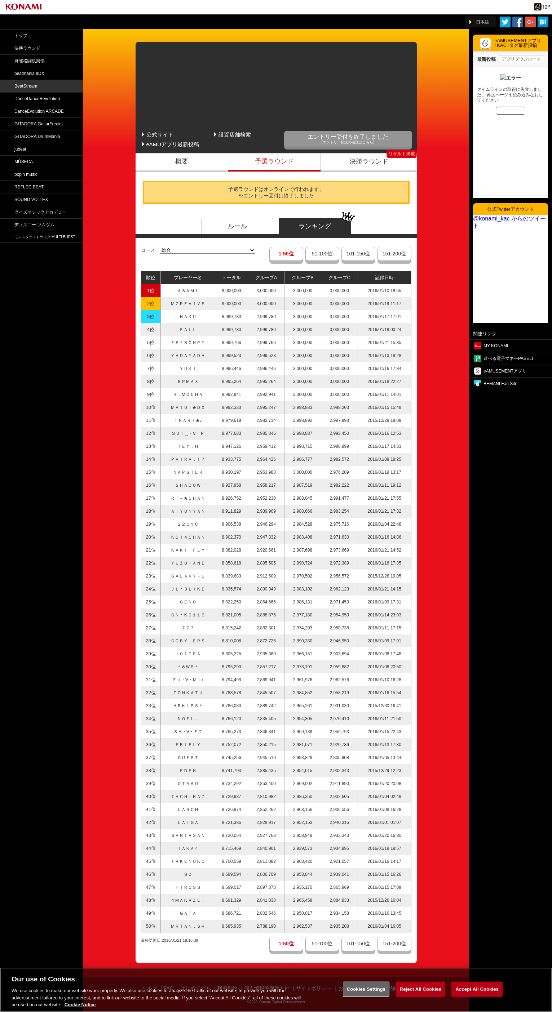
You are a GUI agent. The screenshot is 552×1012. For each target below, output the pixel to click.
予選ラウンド (274, 161)
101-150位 (358, 254)
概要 (181, 161)
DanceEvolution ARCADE (39, 111)
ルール (237, 226)
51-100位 (322, 254)
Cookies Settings (366, 998)
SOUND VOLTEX (31, 199)
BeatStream (25, 86)
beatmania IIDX (29, 73)
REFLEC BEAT (29, 187)
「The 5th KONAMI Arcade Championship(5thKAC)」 (84, 22)
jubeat (20, 149)
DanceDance (37, 98)
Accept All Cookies (477, 998)
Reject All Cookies (420, 998)
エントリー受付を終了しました (348, 139)
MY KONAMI (495, 345)
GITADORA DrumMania (37, 136)
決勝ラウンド (368, 161)
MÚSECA (23, 161)
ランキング (315, 226)
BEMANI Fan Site (500, 383)
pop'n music (25, 174)
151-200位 (394, 254)
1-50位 (285, 254)
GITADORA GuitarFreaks (38, 123)
